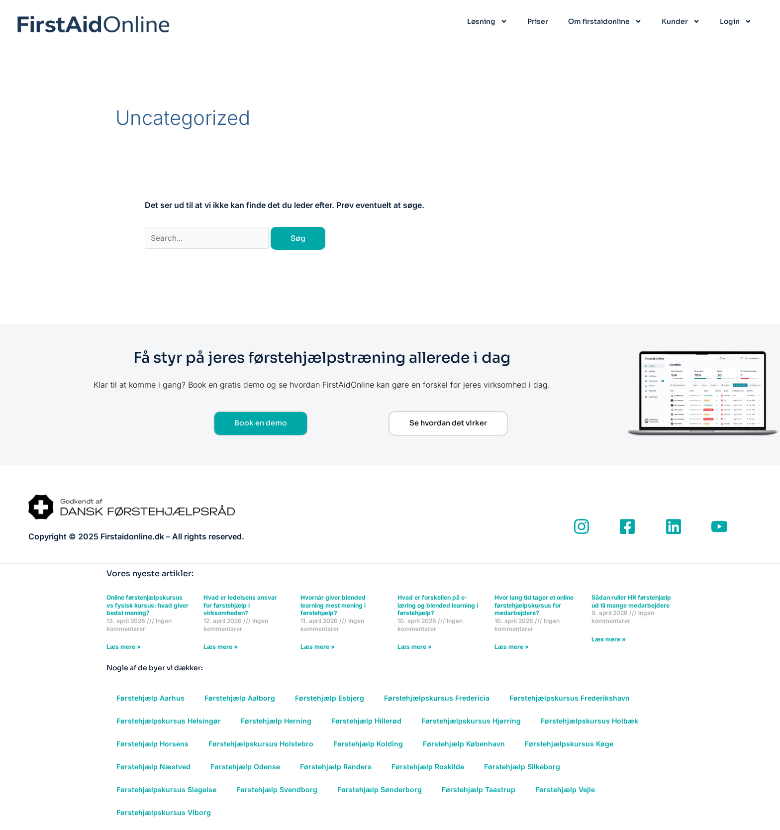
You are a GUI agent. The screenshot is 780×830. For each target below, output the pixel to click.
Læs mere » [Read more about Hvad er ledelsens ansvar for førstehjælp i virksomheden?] (220, 647)
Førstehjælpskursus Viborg (163, 813)
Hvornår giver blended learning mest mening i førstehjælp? (333, 606)
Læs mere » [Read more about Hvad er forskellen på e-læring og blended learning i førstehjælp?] (414, 647)
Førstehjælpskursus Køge (569, 744)
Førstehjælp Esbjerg (329, 699)
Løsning (487, 21)
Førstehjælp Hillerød (366, 722)
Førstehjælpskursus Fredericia (436, 699)
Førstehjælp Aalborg (239, 699)
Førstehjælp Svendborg (276, 790)
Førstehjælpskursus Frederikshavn (569, 699)
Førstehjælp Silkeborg (522, 767)
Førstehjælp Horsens (152, 744)
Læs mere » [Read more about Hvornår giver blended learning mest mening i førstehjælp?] (317, 647)
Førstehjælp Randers (336, 767)
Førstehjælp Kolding (368, 744)
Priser (537, 21)
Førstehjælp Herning (276, 722)
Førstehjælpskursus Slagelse (166, 790)
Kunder (681, 21)
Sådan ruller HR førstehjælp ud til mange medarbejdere (631, 602)
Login (736, 21)
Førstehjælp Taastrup (478, 790)
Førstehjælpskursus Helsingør (168, 722)
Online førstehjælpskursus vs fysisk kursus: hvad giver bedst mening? (147, 606)
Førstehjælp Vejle (565, 790)
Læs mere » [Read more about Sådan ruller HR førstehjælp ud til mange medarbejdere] (608, 639)
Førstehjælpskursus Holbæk (589, 722)
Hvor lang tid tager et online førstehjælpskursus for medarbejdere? (534, 606)
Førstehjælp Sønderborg (379, 790)
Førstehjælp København (464, 744)
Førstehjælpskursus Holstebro (260, 744)
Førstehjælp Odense (245, 767)
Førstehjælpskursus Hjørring (471, 722)
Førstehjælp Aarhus (150, 699)
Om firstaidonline (605, 21)
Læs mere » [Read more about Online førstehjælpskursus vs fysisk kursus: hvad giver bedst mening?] (123, 647)
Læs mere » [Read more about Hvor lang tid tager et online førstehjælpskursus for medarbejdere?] (511, 647)
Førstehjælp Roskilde (427, 767)
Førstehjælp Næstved (153, 767)
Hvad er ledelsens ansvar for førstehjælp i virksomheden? (240, 606)
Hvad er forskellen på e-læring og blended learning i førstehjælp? (437, 606)
